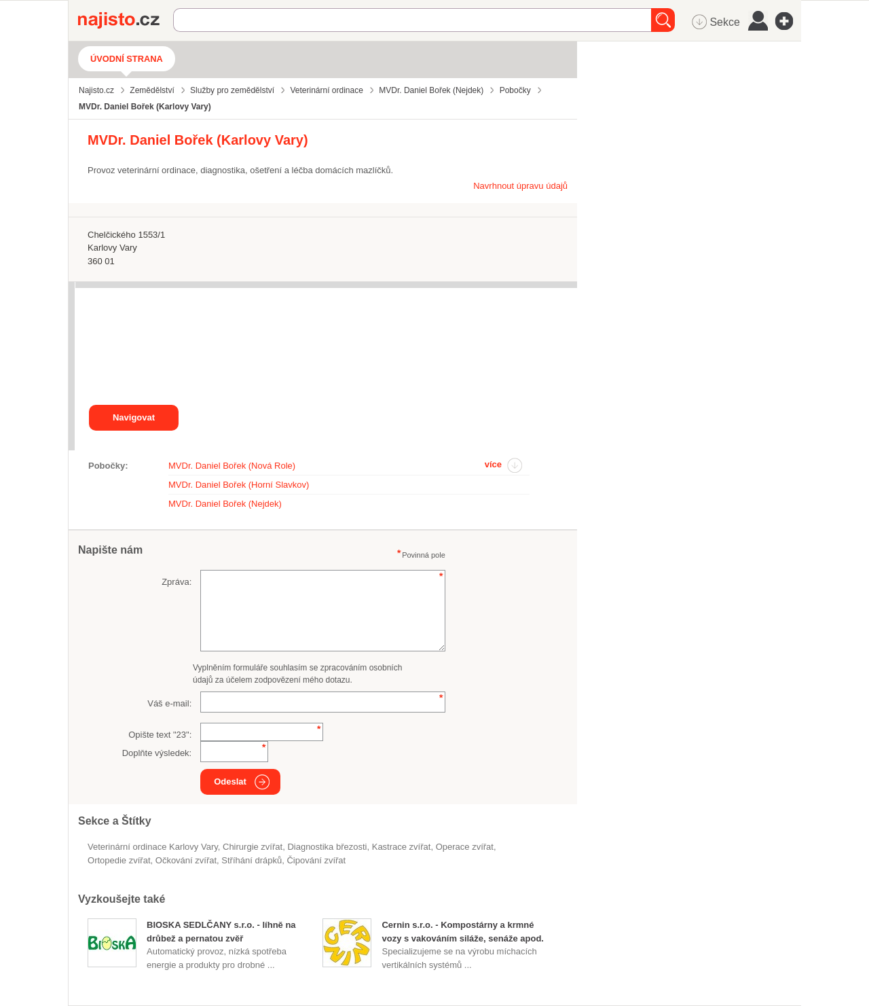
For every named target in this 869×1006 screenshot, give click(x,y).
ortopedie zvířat (119, 860)
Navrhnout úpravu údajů (520, 186)
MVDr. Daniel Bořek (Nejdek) (225, 504)
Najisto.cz (125, 20)
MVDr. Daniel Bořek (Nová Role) (231, 466)
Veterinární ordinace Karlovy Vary (153, 847)
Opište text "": (159, 735)
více (493, 464)
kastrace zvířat (401, 847)
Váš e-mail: (169, 703)
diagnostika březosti (327, 847)
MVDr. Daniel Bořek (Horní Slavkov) (238, 485)
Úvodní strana (126, 59)
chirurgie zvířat (252, 847)
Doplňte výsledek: (157, 753)
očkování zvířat (186, 860)
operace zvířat (465, 847)
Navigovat (134, 417)
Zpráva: (176, 582)
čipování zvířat (316, 860)
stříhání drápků (251, 860)
